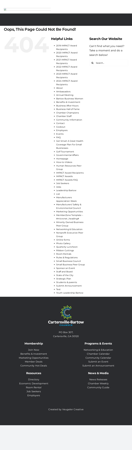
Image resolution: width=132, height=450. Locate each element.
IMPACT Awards (64, 176)
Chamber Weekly (98, 383)
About (59, 88)
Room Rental (34, 387)
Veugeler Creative (73, 409)
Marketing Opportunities (69, 211)
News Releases (98, 379)
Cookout (60, 127)
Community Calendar (98, 357)
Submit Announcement (69, 286)
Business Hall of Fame (68, 109)
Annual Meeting (64, 95)
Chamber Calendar (98, 353)
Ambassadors (63, 91)
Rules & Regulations (67, 257)
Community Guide (98, 387)
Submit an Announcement (98, 365)
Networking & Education (69, 229)
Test (58, 289)
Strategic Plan (63, 278)
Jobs (58, 187)
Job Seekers (62, 183)
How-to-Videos (64, 162)
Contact (60, 123)
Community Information (69, 120)
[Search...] (108, 63)
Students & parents (66, 282)
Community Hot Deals (33, 365)
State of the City (64, 275)
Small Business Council (68, 261)
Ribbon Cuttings (65, 250)
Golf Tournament (65, 151)
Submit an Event (98, 361)
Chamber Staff (64, 116)
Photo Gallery (63, 243)
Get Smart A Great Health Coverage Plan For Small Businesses (69, 144)
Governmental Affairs (67, 155)
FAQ (58, 137)
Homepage (62, 158)
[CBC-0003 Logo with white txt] (66, 304)
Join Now (33, 349)
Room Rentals (63, 254)
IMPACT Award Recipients (70, 173)
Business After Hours (67, 105)
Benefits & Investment (68, 102)
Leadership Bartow (66, 190)
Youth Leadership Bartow (69, 293)
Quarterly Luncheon (67, 247)
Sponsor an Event (65, 268)
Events (60, 134)
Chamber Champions (67, 113)
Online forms (63, 240)
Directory (33, 379)
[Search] (92, 63)
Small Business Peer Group (70, 264)
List (58, 194)
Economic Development (33, 383)
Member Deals (34, 361)
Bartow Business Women (69, 98)
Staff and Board (64, 271)
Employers (62, 130)
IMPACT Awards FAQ (67, 180)
